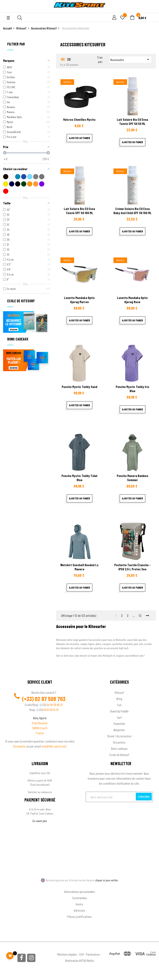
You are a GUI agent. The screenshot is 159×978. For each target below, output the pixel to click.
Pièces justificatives (79, 916)
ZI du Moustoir (40, 723)
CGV (81, 954)
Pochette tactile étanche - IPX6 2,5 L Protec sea (132, 567)
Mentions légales (67, 954)
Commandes (79, 898)
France (40, 733)
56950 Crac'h (39, 728)
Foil (119, 705)
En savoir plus (40, 821)
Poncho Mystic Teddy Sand (79, 387)
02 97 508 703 (50, 698)
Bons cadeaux (119, 748)
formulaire (19, 746)
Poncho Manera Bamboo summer (132, 478)
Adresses (79, 910)
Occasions (119, 742)
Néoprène (119, 730)
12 (140, 615)
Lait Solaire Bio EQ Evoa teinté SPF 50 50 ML (132, 121)
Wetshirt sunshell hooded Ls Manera (79, 567)
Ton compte (79, 885)
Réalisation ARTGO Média (79, 960)
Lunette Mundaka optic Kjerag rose (132, 300)
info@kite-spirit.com (54, 746)
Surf (119, 717)
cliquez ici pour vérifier (106, 880)
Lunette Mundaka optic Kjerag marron (79, 300)
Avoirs (79, 904)
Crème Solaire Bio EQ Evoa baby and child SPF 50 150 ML (132, 211)
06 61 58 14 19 (50, 710)
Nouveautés (130, 59)
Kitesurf (119, 692)
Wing (119, 699)
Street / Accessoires (119, 736)
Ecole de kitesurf (119, 755)
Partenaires (93, 954)
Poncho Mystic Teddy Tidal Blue (79, 478)
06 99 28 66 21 (54, 705)
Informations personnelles (79, 892)
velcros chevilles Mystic (79, 119)
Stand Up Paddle (119, 711)
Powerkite (119, 724)
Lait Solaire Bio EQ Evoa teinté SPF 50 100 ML (79, 211)
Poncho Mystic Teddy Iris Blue (132, 389)
